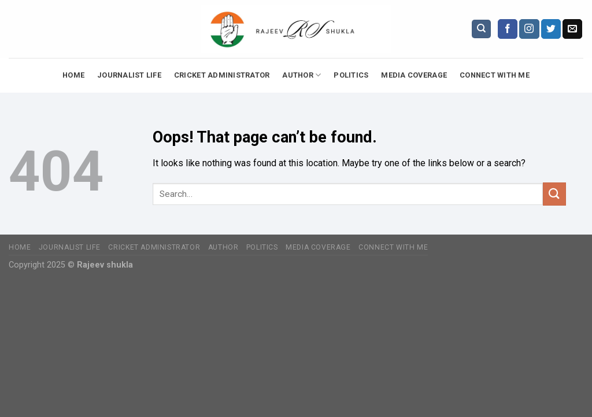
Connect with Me (495, 75)
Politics (351, 75)
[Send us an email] (572, 29)
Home (73, 75)
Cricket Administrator (221, 75)
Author (301, 75)
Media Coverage (414, 75)
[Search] (481, 29)
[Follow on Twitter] (551, 29)
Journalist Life (129, 75)
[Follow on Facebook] (507, 29)
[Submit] (554, 193)
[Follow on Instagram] (529, 29)
